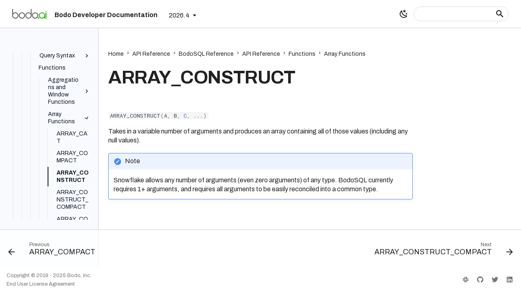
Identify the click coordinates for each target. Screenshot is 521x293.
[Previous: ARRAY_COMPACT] (54, 251)
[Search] (461, 14)
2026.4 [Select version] (179, 15)
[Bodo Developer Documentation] (29, 14)
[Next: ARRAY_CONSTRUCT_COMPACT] (441, 251)
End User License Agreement (41, 284)
